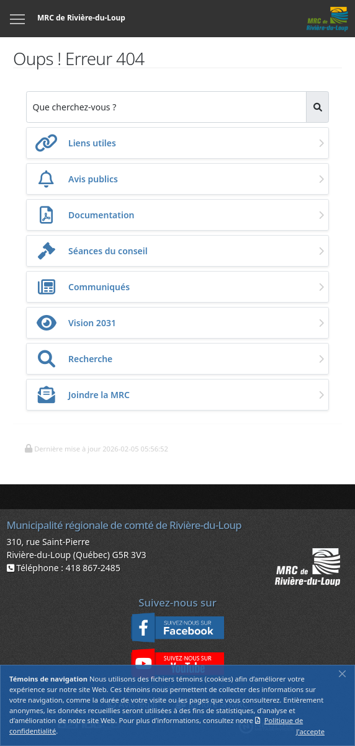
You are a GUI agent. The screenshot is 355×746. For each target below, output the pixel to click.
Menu (18, 12)
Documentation (101, 215)
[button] (96, 447)
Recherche (90, 358)
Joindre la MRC (99, 394)
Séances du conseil (108, 250)
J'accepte (310, 731)
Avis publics (93, 179)
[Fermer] (342, 673)
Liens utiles (92, 143)
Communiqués (99, 286)
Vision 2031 (92, 322)
